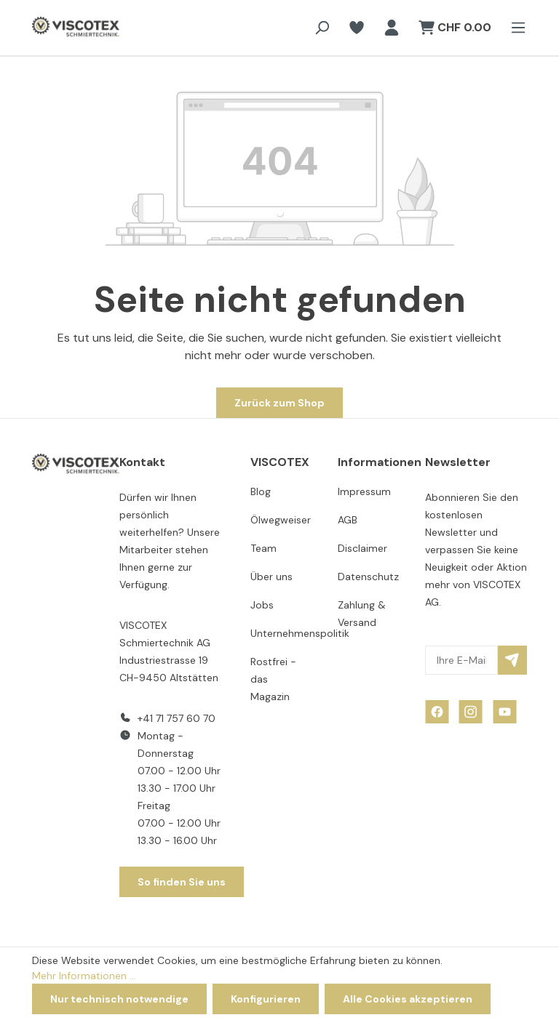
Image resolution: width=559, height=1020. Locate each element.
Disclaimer (362, 548)
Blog (260, 491)
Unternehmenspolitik (299, 633)
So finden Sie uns (182, 881)
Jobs (262, 604)
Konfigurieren (266, 998)
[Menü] (514, 27)
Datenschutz (368, 576)
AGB (347, 519)
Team (263, 548)
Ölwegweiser (280, 519)
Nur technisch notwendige (119, 998)
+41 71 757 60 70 (176, 718)
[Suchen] (321, 27)
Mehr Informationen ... (84, 975)
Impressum (364, 491)
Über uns (271, 576)
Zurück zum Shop (279, 402)
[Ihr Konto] (391, 27)
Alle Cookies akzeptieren (407, 998)
